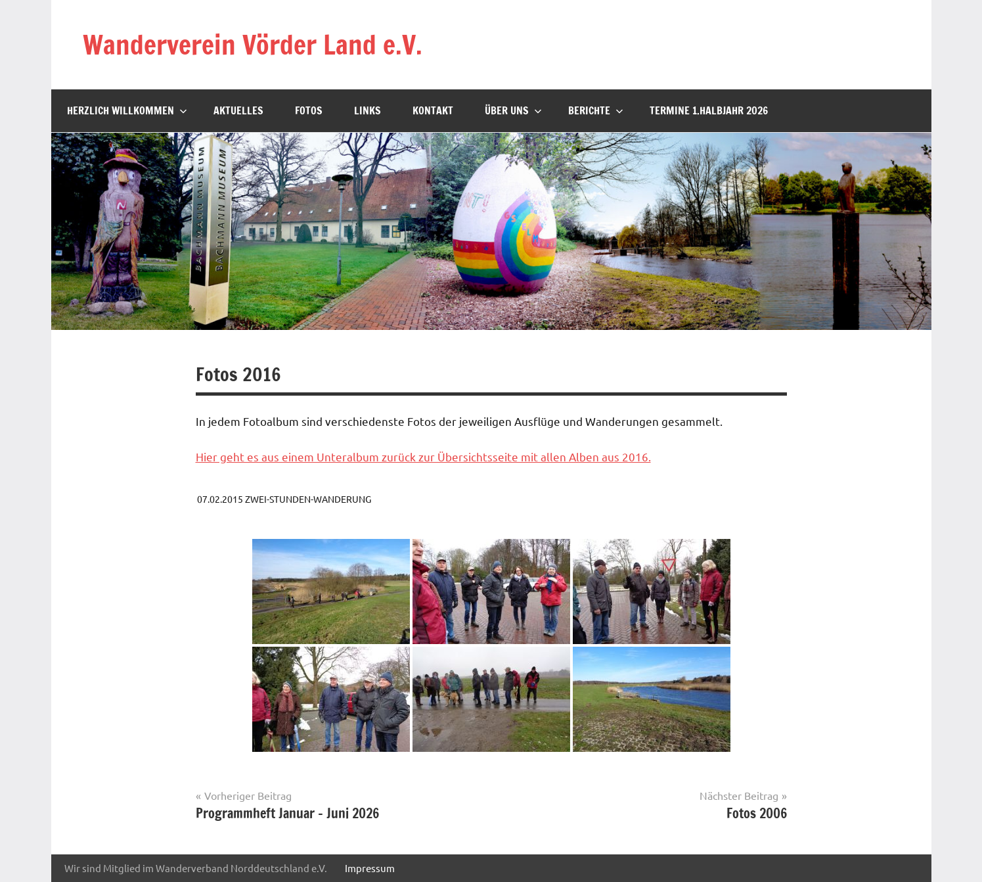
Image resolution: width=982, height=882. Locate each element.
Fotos (309, 110)
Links (367, 110)
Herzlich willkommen (127, 110)
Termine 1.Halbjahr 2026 (709, 110)
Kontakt (433, 110)
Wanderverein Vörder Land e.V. (252, 44)
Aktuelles (238, 110)
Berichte (595, 110)
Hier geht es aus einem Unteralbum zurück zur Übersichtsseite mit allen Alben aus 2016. (423, 456)
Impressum (370, 868)
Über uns (513, 110)
